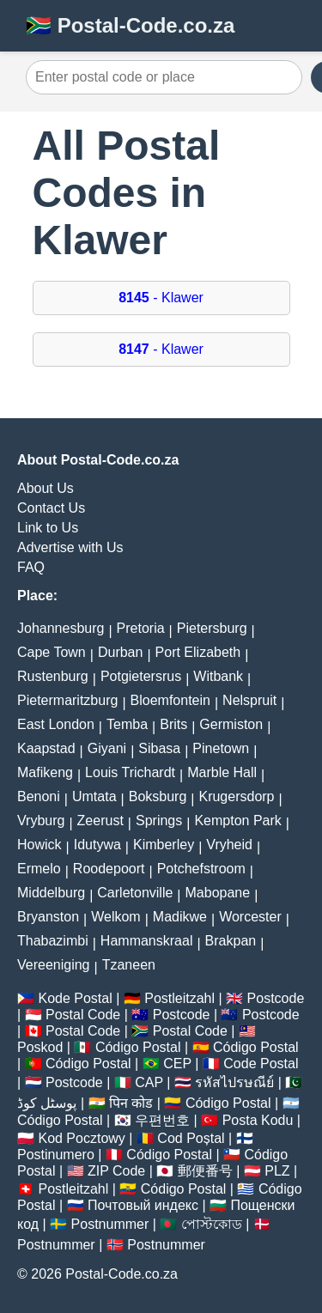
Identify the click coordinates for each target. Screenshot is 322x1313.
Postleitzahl (179, 998)
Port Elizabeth (198, 652)
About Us (45, 488)
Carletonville (135, 892)
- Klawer (161, 297)
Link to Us (47, 527)
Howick (39, 844)
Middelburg (51, 892)
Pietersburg (212, 628)
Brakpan (231, 940)
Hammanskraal (146, 940)
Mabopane (218, 892)
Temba (127, 724)
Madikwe (180, 916)
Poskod (40, 1047)
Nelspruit (249, 700)
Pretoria (141, 628)
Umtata (94, 796)
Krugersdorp (236, 796)
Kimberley (163, 844)
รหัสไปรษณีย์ (234, 1082)
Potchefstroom (201, 868)
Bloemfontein (170, 700)
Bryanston (48, 916)
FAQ (31, 567)
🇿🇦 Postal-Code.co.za (130, 25)
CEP (177, 1063)
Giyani (107, 748)
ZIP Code (116, 1171)
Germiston (231, 724)
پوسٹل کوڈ (46, 1103)
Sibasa (159, 748)
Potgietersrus (140, 676)
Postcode (276, 998)
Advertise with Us (70, 547)
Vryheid (229, 844)
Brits (173, 724)
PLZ (276, 1171)
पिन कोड (131, 1103)
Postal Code (83, 1014)
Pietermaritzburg (67, 700)
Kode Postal (75, 998)
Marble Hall (222, 772)
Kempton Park (237, 820)
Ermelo (39, 868)
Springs (159, 820)
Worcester (250, 916)
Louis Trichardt (130, 772)
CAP (149, 1082)
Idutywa (97, 844)
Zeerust (100, 820)
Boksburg (158, 796)
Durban (120, 652)
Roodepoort (109, 868)
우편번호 (162, 1120)
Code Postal (260, 1063)
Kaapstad (46, 748)
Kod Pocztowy (81, 1138)
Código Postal (138, 1047)
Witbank (218, 676)
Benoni (38, 796)
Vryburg (40, 820)
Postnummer (110, 1224)
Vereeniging (53, 964)
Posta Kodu (258, 1120)
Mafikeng (45, 772)
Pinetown (220, 748)
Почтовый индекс (143, 1205)
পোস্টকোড (211, 1224)
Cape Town (51, 652)
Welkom (116, 916)
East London (55, 724)
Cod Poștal (190, 1138)
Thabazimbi (52, 940)
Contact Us (51, 508)
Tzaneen (128, 964)
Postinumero (55, 1154)
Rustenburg (52, 676)
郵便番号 (205, 1171)
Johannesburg (60, 628)
